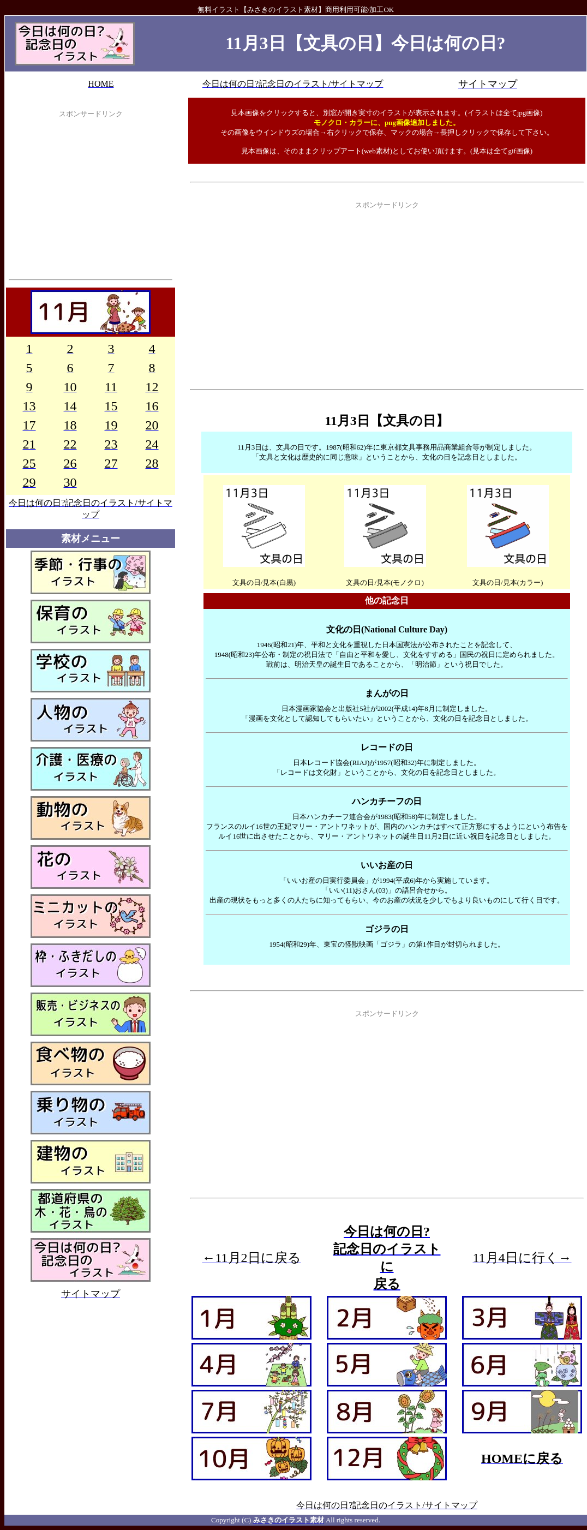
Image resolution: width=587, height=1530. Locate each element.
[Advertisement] (90, 201)
